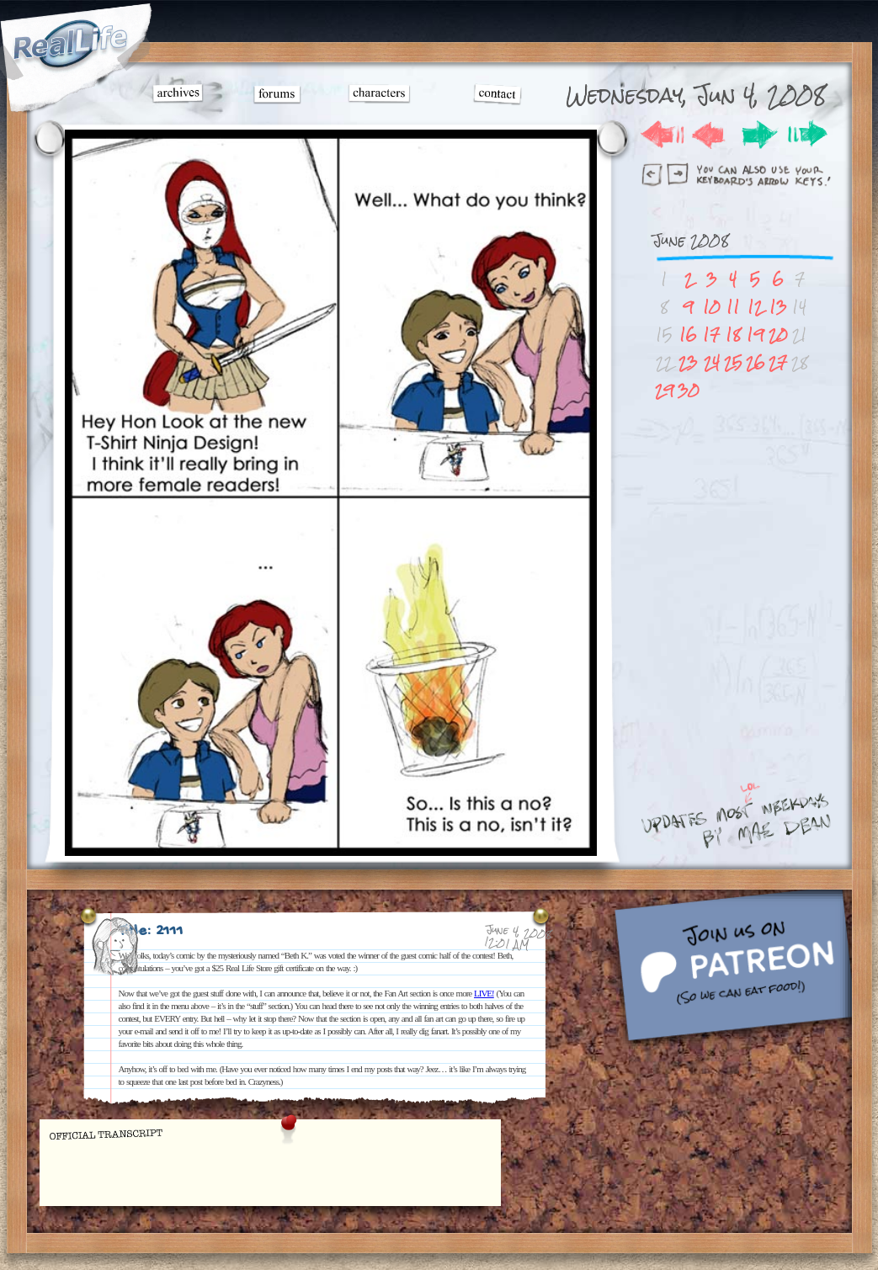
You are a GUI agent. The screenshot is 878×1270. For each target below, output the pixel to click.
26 (755, 362)
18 (733, 334)
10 (712, 307)
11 (733, 307)
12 (755, 307)
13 (778, 307)
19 (755, 334)
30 (689, 390)
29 (664, 390)
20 (778, 334)
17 (711, 334)
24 (712, 362)
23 (688, 362)
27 (778, 362)
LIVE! (484, 993)
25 (733, 362)
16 (688, 334)
